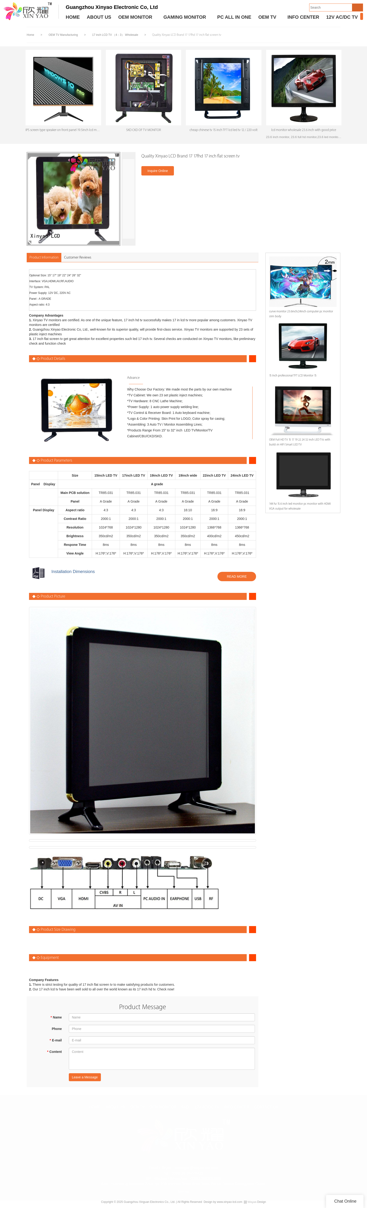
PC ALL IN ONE (234, 17)
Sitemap (183, 1191)
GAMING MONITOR (184, 17)
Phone (57, 1030)
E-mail (56, 1042)
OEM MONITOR (135, 17)
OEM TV (267, 17)
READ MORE (237, 578)
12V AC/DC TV (342, 17)
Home (30, 34)
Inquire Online (157, 172)
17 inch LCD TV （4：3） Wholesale (115, 34)
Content (54, 1053)
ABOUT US (99, 17)
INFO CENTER (303, 17)
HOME (73, 17)
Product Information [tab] (44, 259)
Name (56, 1019)
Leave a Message (85, 1078)
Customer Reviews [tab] (77, 259)
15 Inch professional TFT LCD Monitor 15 (290, 376)
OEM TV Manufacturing (63, 34)
